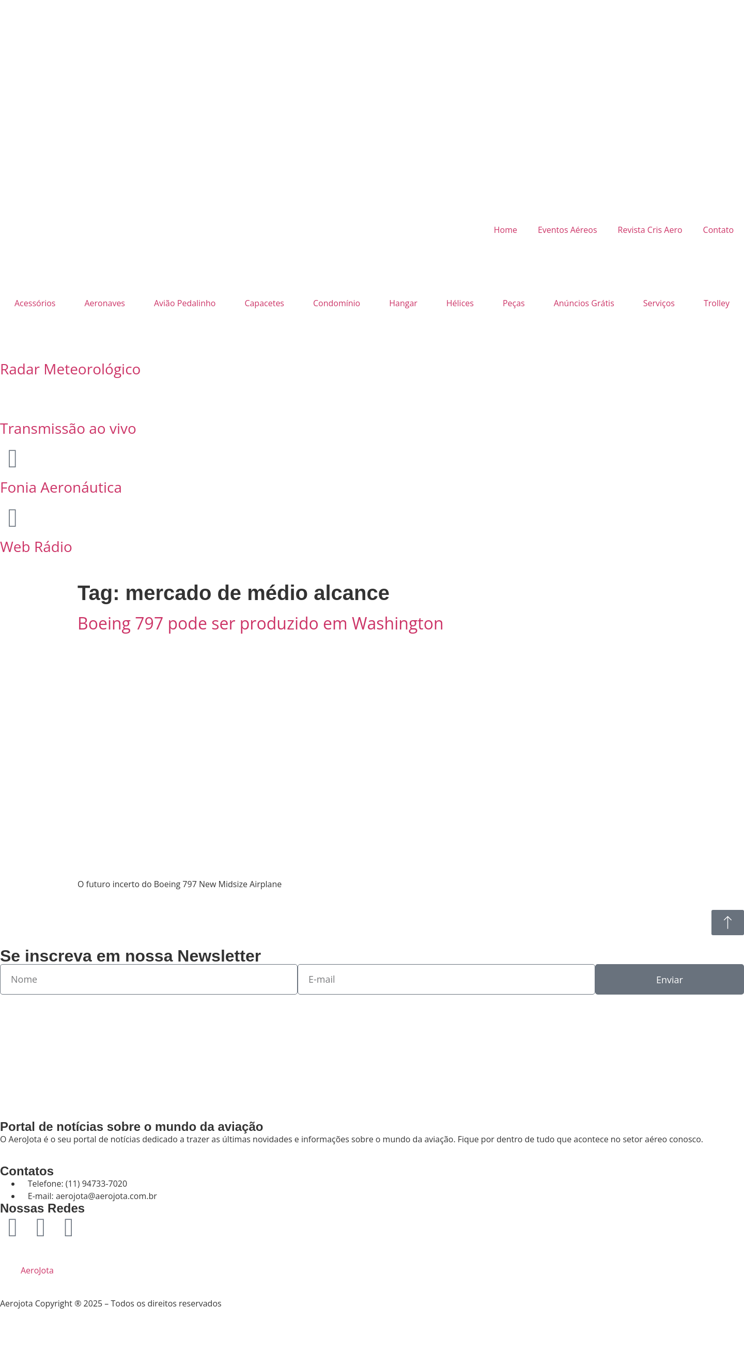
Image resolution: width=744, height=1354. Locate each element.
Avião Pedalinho (184, 303)
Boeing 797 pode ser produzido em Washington (261, 623)
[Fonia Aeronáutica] (13, 458)
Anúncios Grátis (584, 303)
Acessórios (34, 303)
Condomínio (336, 303)
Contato (718, 229)
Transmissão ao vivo (68, 428)
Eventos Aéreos (567, 229)
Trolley (717, 303)
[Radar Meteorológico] (13, 340)
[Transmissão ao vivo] (13, 400)
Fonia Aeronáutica (61, 487)
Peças (514, 303)
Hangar (403, 303)
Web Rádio (36, 546)
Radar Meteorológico (70, 369)
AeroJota (37, 1270)
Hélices (460, 303)
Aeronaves (104, 303)
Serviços (659, 303)
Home (505, 229)
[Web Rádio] (13, 518)
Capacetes (264, 303)
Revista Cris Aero (650, 229)
